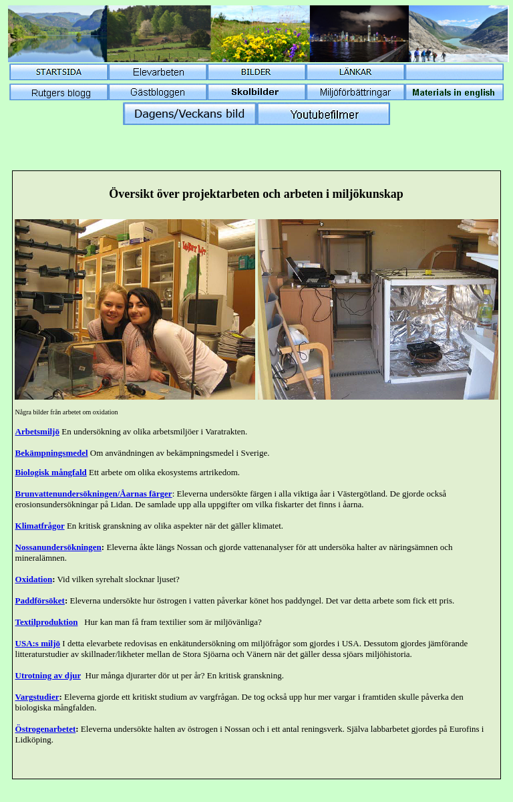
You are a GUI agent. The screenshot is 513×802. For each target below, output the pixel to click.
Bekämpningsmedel (51, 453)
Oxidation (34, 579)
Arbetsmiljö (37, 431)
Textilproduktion (46, 622)
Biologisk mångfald (51, 472)
